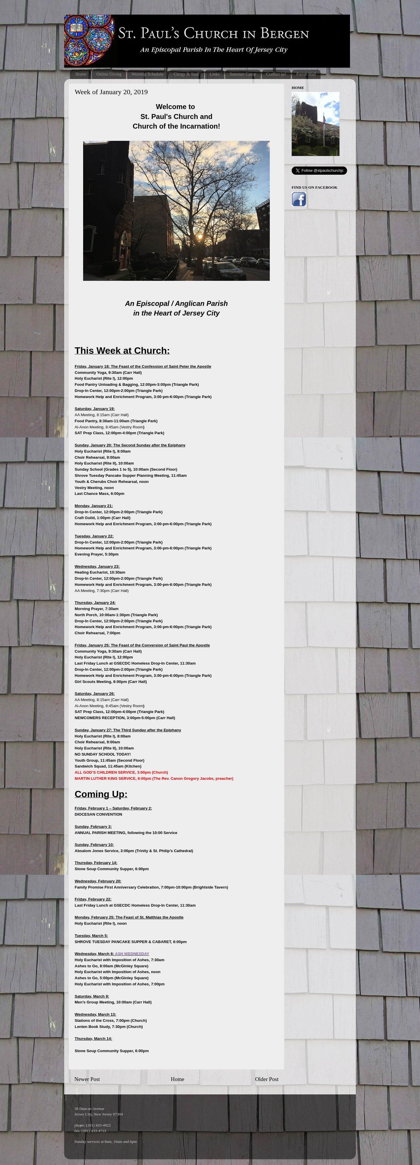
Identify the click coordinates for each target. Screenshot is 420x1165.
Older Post (267, 1079)
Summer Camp (243, 74)
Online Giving (108, 74)
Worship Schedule (147, 74)
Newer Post (87, 1079)
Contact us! (276, 74)
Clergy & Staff (187, 74)
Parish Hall (306, 74)
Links (214, 74)
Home (81, 74)
